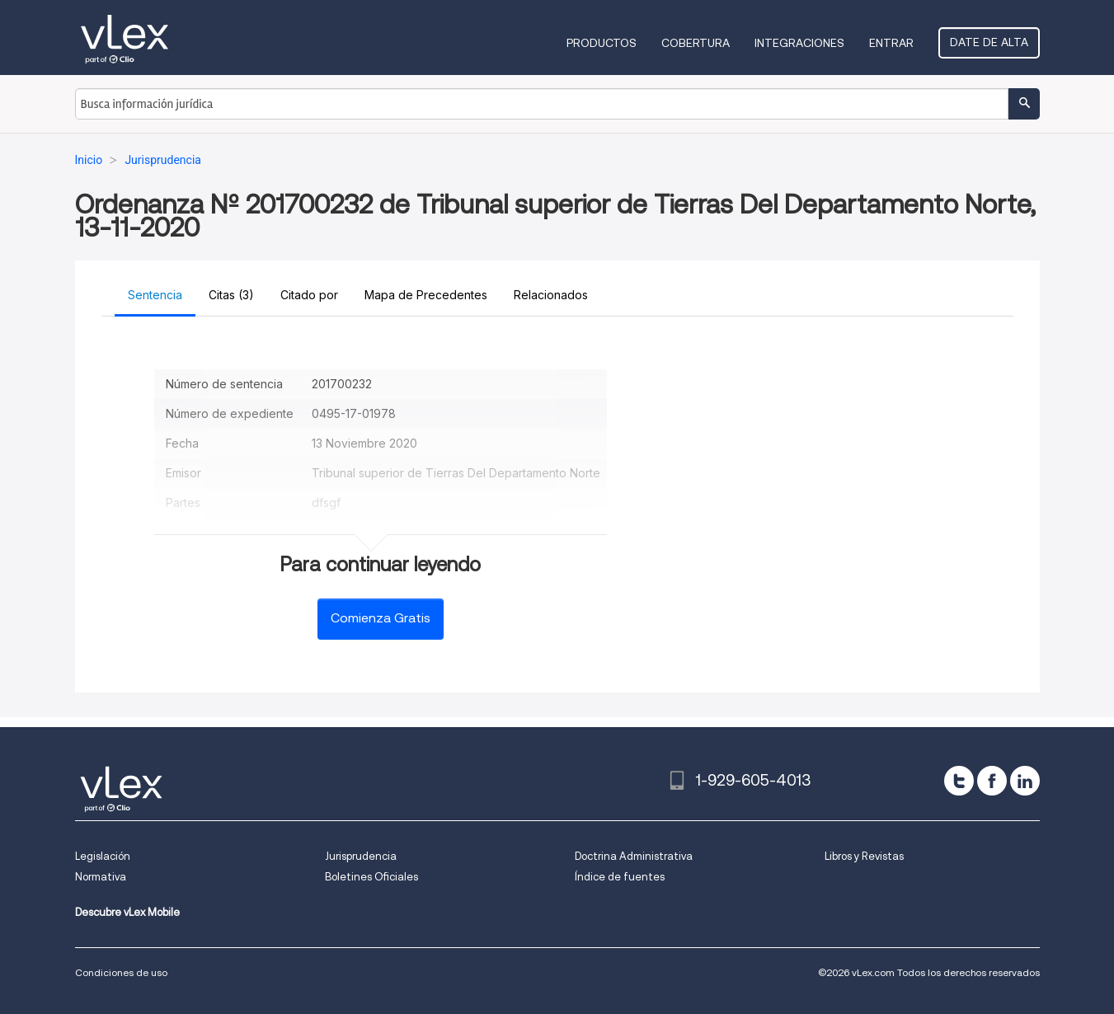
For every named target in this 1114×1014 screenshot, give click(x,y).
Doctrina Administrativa (634, 856)
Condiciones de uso (121, 972)
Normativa (100, 877)
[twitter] (959, 781)
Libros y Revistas (864, 856)
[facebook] (992, 781)
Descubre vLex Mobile (127, 912)
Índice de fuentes (620, 877)
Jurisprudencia (361, 856)
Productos (601, 42)
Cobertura (695, 42)
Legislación (102, 856)
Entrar (891, 42)
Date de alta (989, 42)
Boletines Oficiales (371, 877)
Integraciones (799, 42)
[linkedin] (1025, 781)
